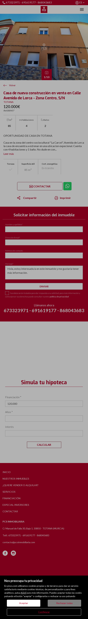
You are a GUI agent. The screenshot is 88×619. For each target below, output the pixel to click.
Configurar (44, 611)
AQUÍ (23, 592)
